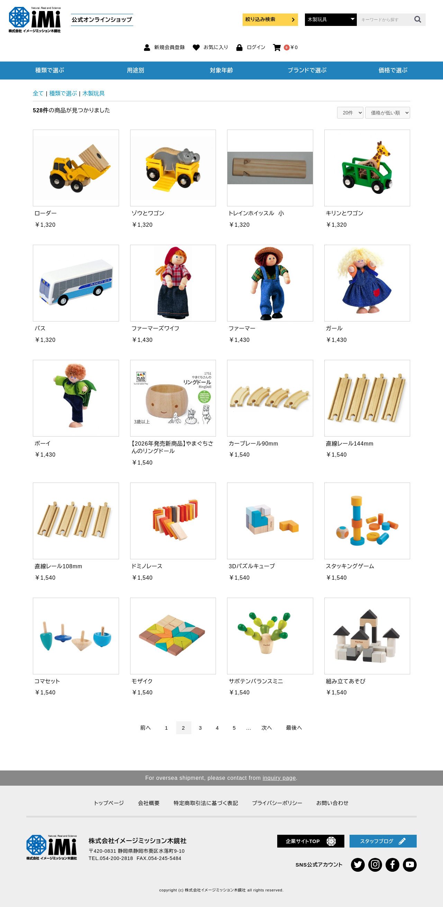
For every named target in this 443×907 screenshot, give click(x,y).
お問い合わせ (332, 803)
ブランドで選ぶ (307, 70)
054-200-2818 (116, 858)
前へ (145, 728)
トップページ (109, 803)
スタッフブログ (383, 841)
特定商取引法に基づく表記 (206, 803)
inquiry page (279, 778)
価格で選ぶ (393, 70)
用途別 (135, 70)
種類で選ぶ (49, 70)
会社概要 (149, 803)
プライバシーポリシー (277, 803)
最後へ (294, 728)
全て (38, 93)
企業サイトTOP (311, 841)
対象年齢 (221, 70)
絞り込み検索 (270, 19)
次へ (267, 728)
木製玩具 (93, 93)
